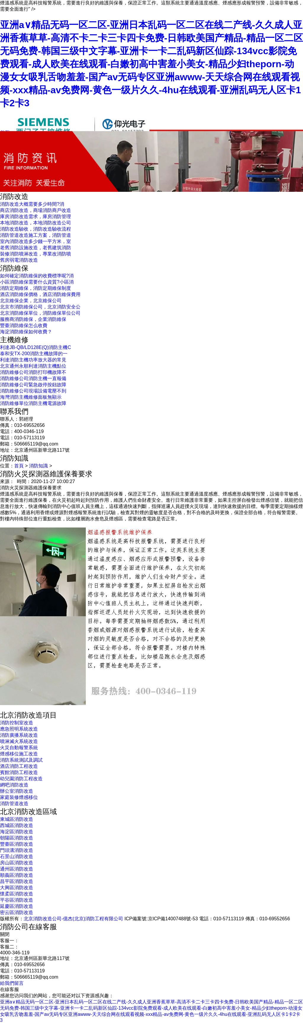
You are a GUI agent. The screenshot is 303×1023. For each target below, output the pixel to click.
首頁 (19, 465)
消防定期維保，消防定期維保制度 (35, 288)
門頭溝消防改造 (16, 850)
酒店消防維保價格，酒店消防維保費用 (40, 294)
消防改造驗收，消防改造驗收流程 (35, 228)
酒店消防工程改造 (19, 766)
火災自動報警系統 (19, 747)
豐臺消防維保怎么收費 (23, 325)
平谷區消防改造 (16, 900)
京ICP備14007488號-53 (173, 918)
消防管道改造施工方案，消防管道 (35, 235)
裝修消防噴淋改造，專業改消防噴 (35, 253)
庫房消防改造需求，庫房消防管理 (35, 216)
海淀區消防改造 (16, 831)
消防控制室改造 (16, 722)
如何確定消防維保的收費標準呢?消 (37, 275)
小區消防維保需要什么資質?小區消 (37, 281)
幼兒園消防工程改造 (21, 778)
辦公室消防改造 (16, 791)
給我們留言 (12, 983)
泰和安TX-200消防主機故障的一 (33, 353)
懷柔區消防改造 (16, 893)
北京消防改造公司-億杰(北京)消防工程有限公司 (73, 918)
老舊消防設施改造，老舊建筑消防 (35, 247)
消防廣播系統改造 (19, 735)
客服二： (9, 946)
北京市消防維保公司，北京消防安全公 (40, 306)
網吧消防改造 (14, 784)
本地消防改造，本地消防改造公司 (35, 222)
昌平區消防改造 (16, 881)
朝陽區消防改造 (16, 837)
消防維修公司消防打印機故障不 (33, 372)
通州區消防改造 (16, 868)
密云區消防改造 (16, 912)
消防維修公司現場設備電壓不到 (33, 390)
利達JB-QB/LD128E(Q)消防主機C (35, 347)
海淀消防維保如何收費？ (26, 331)
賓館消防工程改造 (19, 772)
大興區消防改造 (16, 887)
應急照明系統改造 (19, 728)
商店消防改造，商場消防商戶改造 (35, 210)
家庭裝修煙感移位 (19, 797)
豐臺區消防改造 (16, 844)
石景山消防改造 (16, 856)
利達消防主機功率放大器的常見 (33, 359)
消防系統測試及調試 (21, 760)
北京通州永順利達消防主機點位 (33, 366)
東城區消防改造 (16, 819)
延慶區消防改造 (16, 906)
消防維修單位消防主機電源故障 (33, 403)
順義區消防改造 (16, 875)
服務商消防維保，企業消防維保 (33, 319)
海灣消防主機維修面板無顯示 (31, 397)
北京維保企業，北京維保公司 (31, 300)
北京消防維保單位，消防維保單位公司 (40, 313)
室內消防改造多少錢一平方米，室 (35, 241)
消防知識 (38, 465)
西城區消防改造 (16, 825)
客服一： (9, 940)
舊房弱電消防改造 (19, 260)
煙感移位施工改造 (19, 753)
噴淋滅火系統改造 (19, 741)
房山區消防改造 (16, 862)
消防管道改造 (14, 803)
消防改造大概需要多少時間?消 (32, 204)
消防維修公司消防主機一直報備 (33, 378)
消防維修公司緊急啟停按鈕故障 (33, 384)
